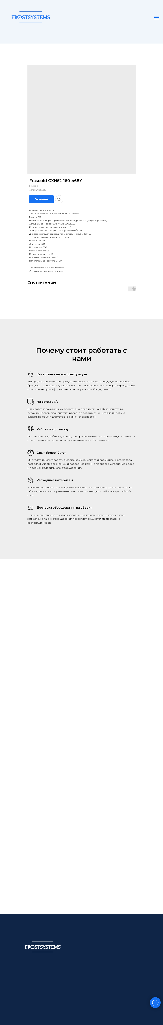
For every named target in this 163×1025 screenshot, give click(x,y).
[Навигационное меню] (156, 18)
